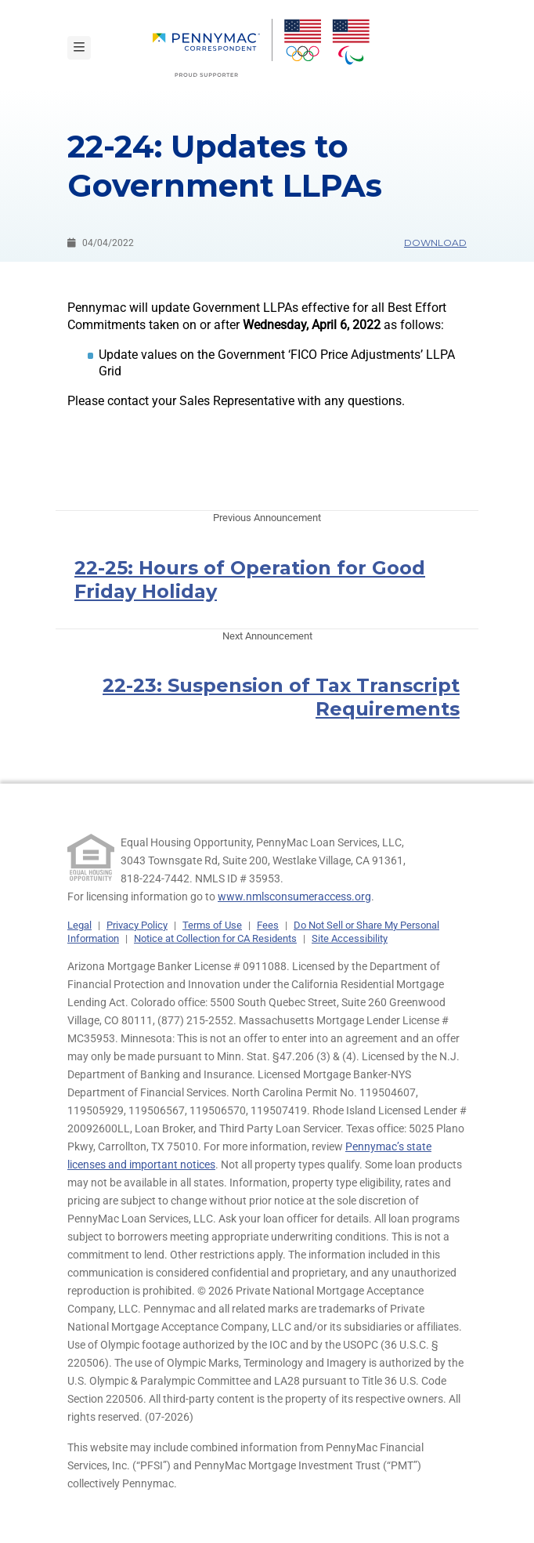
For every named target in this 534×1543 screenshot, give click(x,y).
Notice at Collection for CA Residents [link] (215, 938)
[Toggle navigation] (79, 48)
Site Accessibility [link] (350, 938)
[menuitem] (212, 48)
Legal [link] (79, 925)
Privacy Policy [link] (137, 925)
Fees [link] (268, 925)
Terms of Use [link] (212, 925)
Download (435, 242)
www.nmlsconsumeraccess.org (294, 896)
